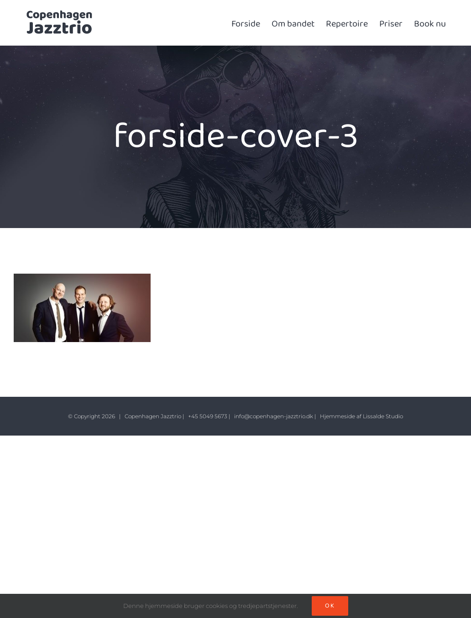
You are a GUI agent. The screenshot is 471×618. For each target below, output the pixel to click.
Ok (330, 606)
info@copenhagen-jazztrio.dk (273, 416)
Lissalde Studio (383, 416)
